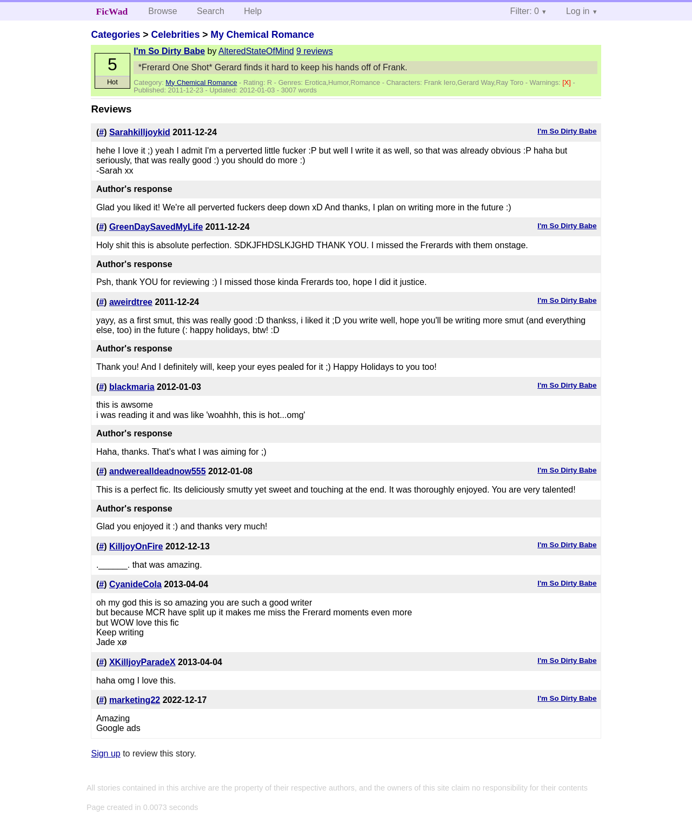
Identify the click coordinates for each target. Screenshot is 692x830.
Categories (115, 34)
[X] (567, 82)
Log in (578, 11)
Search (210, 11)
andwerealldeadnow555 (157, 471)
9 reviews (314, 51)
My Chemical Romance (262, 34)
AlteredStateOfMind (256, 51)
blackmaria (132, 386)
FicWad (112, 11)
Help (253, 11)
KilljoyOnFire (136, 546)
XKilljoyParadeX (142, 662)
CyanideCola (135, 584)
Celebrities (175, 34)
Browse (162, 11)
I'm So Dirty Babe (169, 51)
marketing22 (134, 700)
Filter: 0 (524, 11)
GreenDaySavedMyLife (156, 226)
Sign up (105, 753)
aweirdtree (130, 302)
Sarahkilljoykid (139, 132)
